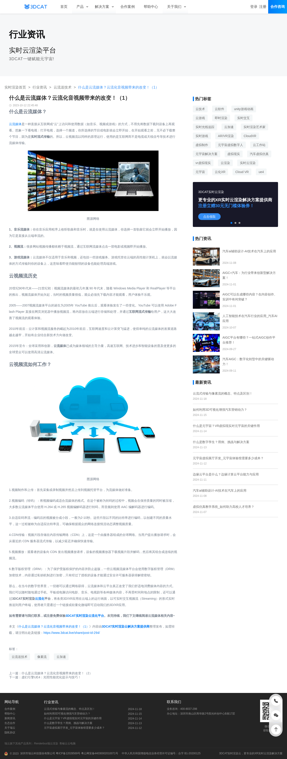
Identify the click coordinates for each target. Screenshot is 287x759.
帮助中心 (9, 713)
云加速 (61, 657)
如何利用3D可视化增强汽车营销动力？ (220, 409)
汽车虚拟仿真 (259, 154)
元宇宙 (200, 172)
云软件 (219, 109)
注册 (262, 7)
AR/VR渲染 (226, 136)
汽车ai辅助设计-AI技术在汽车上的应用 (219, 490)
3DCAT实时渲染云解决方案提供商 (126, 626)
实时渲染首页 (15, 87)
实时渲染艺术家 (254, 127)
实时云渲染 (248, 163)
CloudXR (250, 136)
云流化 (39, 598)
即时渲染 (221, 118)
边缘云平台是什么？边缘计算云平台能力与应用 (226, 474)
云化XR (220, 172)
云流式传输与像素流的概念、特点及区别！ (222, 393)
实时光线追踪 (205, 127)
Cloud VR (242, 172)
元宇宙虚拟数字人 (230, 145)
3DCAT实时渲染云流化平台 (84, 615)
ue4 (261, 172)
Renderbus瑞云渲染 (46, 743)
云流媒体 (15, 124)
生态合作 (9, 723)
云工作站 (259, 145)
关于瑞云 (9, 727)
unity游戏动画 (243, 109)
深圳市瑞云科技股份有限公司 (37, 753)
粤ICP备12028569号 (67, 753)
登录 (253, 7)
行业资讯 (40, 87)
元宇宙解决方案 (206, 154)
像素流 (42, 657)
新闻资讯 (9, 718)
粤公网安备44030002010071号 (99, 753)
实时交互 (243, 118)
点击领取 (209, 216)
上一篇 (50, 673)
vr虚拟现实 (203, 163)
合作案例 (9, 708)
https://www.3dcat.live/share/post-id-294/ (71, 633)
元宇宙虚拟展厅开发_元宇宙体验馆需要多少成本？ (228, 458)
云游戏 (200, 118)
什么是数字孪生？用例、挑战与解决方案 (221, 442)
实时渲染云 (234, 753)
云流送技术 (63, 87)
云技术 (200, 109)
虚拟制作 (202, 145)
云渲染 (225, 163)
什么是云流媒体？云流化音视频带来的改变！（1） (53, 626)
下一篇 (45, 677)
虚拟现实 (233, 154)
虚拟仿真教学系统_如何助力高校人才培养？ (223, 506)
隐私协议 (9, 732)
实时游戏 (202, 136)
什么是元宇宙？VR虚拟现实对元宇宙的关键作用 (226, 426)
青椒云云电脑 (68, 743)
